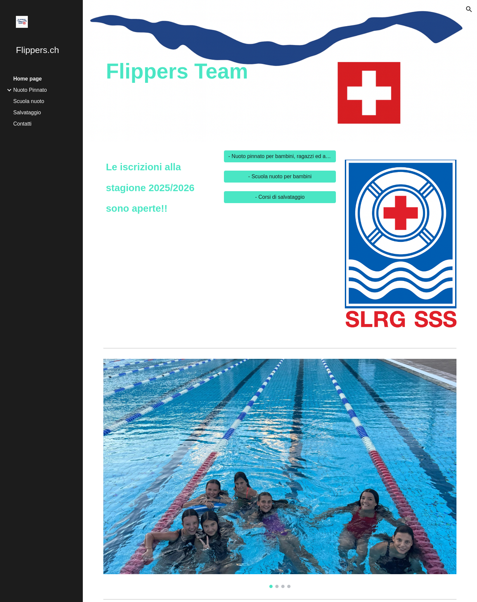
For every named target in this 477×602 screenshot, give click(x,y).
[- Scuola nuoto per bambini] (279, 176)
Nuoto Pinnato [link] (30, 90)
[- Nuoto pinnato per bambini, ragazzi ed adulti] (279, 156)
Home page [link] (27, 79)
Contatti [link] (22, 124)
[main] (219, 71)
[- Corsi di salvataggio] (279, 197)
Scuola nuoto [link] (28, 101)
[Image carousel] (400, 248)
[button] (469, 9)
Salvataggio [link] (27, 112)
